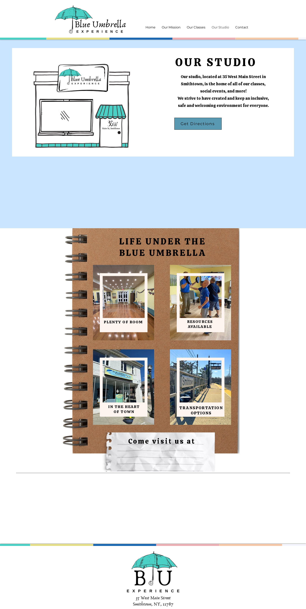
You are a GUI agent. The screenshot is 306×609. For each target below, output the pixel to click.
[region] (123, 302)
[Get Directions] (198, 124)
